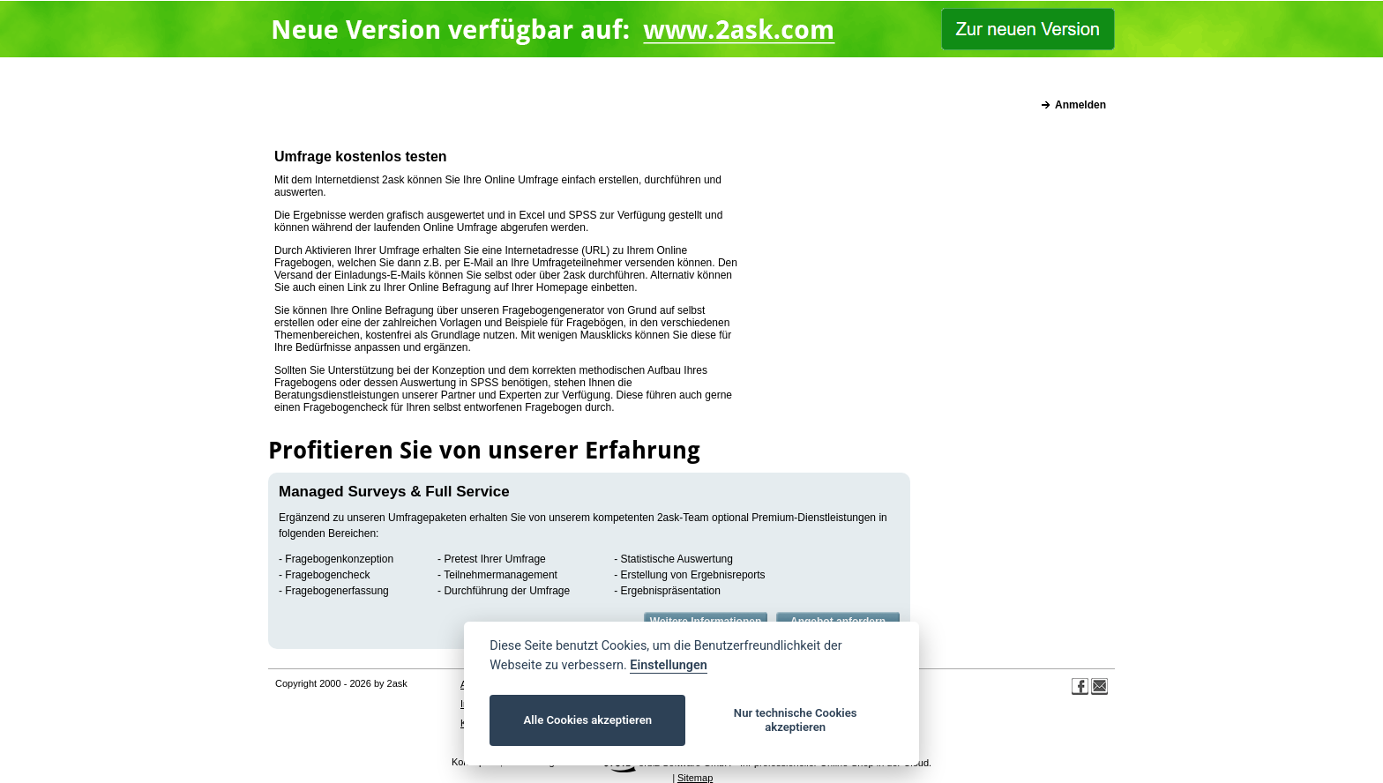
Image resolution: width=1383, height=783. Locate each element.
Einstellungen (668, 665)
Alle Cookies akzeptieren (588, 720)
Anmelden (1080, 105)
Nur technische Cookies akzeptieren (795, 720)
